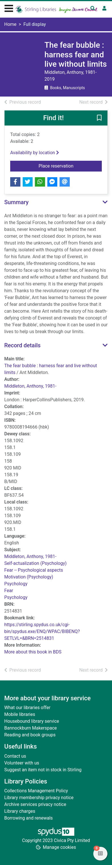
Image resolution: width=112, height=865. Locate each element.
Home (10, 24)
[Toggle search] (92, 8)
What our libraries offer (27, 707)
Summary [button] (16, 202)
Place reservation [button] (70, 165)
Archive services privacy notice (35, 804)
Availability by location (34, 152)
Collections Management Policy (36, 790)
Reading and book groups (30, 734)
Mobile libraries (19, 714)
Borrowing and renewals (28, 818)
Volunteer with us (21, 763)
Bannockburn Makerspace (30, 728)
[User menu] (104, 8)
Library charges (19, 811)
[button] (99, 118)
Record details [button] (22, 345)
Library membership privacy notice (38, 797)
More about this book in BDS (33, 652)
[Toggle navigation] (9, 7)
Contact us (15, 756)
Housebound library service (31, 721)
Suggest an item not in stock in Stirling (42, 769)
